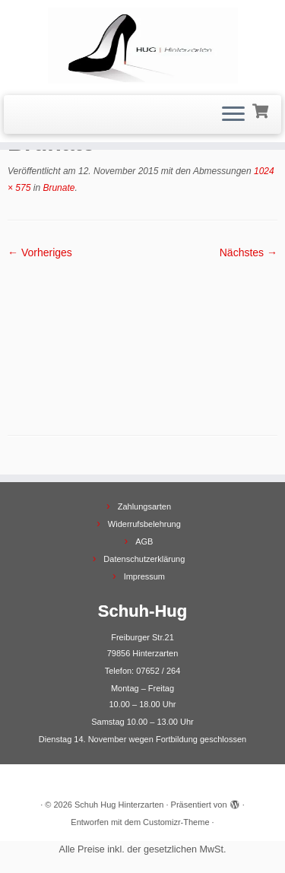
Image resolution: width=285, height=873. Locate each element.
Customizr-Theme (176, 822)
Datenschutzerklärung (144, 558)
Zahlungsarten (144, 506)
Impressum (144, 576)
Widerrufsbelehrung (144, 524)
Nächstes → (248, 252)
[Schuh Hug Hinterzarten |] (142, 46)
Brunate (57, 188)
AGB (144, 541)
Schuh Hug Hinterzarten (118, 804)
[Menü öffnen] (233, 114)
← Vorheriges (40, 252)
